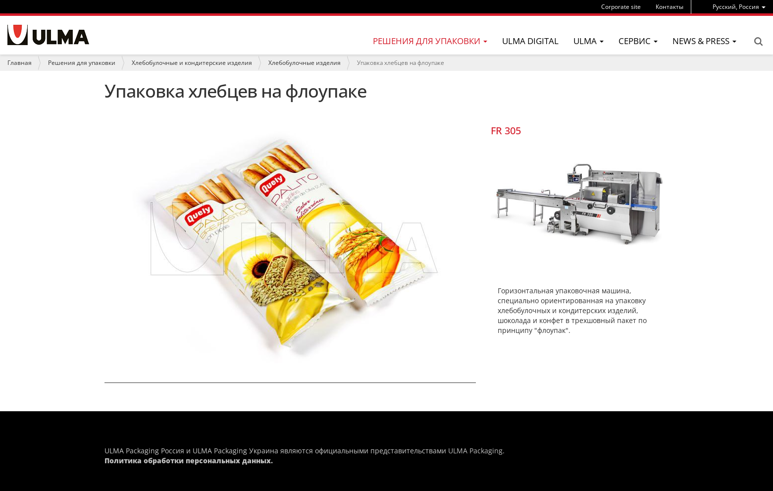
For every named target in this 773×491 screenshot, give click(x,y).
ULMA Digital (530, 41)
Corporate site (621, 6)
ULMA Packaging (475, 450)
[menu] (739, 6)
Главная (19, 62)
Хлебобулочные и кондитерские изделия (192, 62)
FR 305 (506, 130)
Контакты (669, 6)
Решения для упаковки (81, 62)
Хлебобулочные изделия (304, 62)
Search (758, 41)
